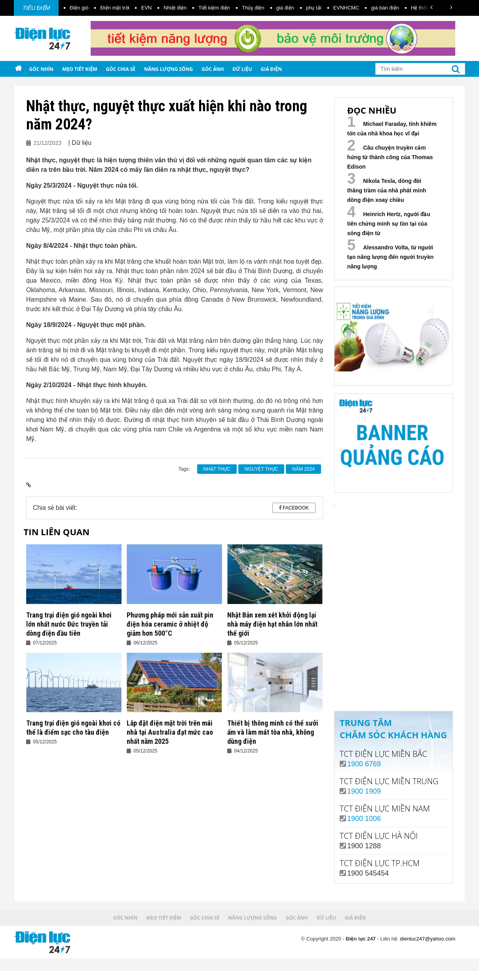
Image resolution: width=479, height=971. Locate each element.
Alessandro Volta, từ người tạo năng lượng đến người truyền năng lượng (390, 257)
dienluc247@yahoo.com (427, 939)
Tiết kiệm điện (214, 8)
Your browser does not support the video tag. (393, 567)
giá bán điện (385, 8)
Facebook (296, 508)
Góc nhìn (41, 69)
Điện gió (79, 8)
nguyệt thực (261, 469)
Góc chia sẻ (121, 69)
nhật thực (216, 469)
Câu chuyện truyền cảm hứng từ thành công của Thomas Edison (390, 157)
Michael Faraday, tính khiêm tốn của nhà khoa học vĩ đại (392, 129)
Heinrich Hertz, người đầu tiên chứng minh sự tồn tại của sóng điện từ (388, 223)
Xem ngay (393, 672)
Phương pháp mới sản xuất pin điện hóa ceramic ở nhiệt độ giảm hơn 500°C (170, 624)
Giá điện (271, 69)
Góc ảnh (212, 69)
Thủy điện (253, 8)
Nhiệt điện (174, 8)
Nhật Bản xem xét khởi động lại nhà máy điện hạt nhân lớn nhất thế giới (272, 624)
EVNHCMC (346, 8)
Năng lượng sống (168, 69)
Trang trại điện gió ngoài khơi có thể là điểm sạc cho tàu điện (73, 727)
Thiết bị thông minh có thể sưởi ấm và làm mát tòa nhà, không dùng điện (272, 732)
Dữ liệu (242, 69)
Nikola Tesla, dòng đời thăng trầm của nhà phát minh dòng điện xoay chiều (386, 190)
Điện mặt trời (114, 8)
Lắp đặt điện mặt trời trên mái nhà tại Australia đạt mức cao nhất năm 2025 (170, 732)
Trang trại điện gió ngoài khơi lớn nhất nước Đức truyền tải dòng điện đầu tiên (69, 624)
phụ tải (313, 8)
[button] (431, 7)
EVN (146, 8)
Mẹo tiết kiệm (79, 69)
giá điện (285, 8)
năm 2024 (303, 469)
